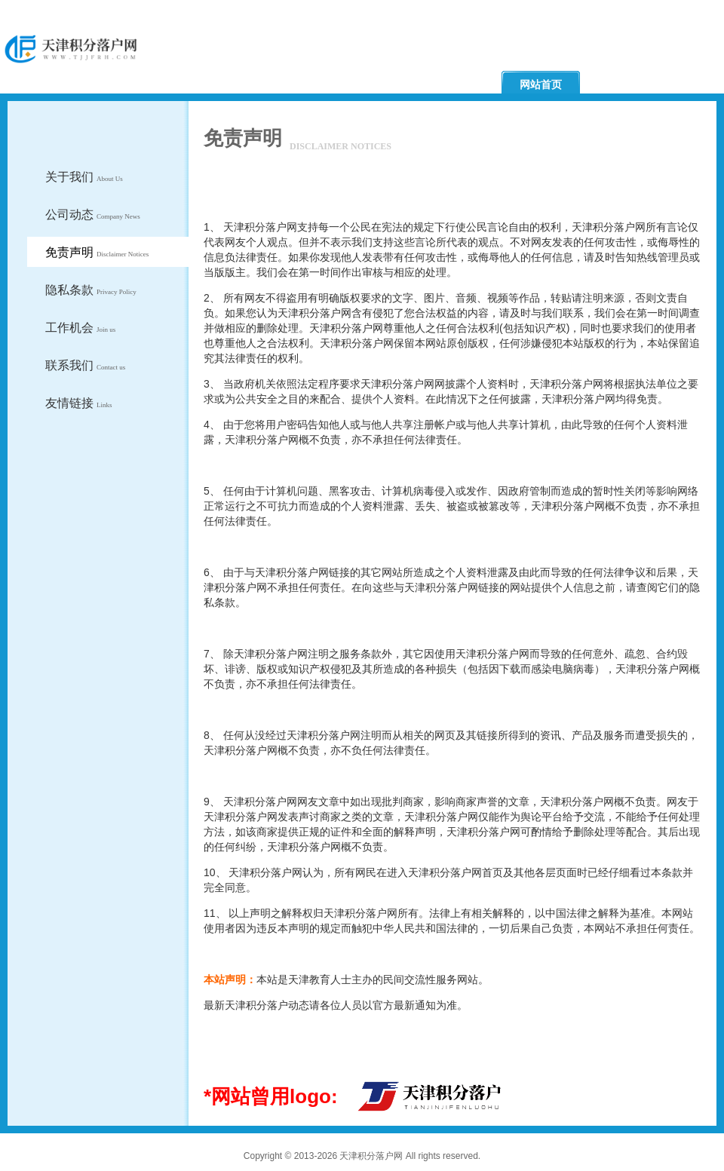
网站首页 (541, 84)
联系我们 (85, 365)
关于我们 (84, 176)
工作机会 (80, 327)
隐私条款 (91, 290)
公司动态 (92, 214)
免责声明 (97, 252)
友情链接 (78, 403)
